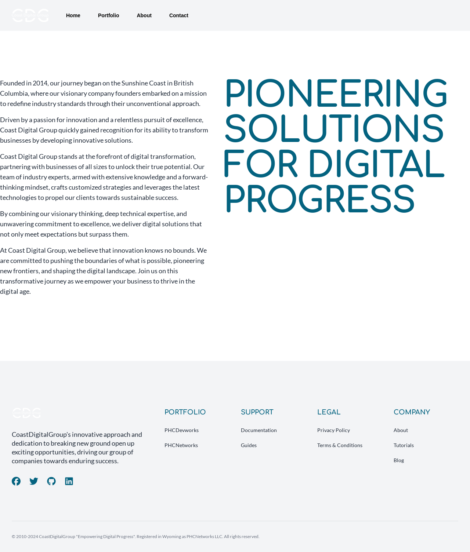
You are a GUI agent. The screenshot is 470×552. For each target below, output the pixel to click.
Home (73, 15)
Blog (399, 460)
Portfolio (108, 15)
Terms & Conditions (339, 445)
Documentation (259, 430)
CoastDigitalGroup (57, 536)
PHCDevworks (181, 430)
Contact (178, 15)
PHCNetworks (181, 445)
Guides (249, 445)
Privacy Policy (333, 430)
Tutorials (404, 445)
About (144, 15)
